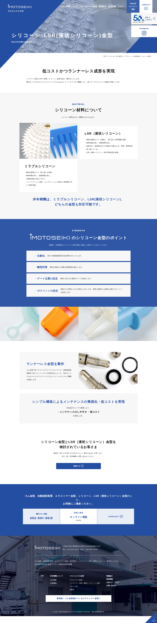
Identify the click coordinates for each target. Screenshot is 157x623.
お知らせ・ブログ (112, 587)
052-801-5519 (73, 554)
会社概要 (53, 584)
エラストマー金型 (75, 584)
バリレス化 (73, 591)
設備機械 (53, 587)
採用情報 (109, 583)
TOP (105, 56)
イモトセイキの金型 (115, 56)
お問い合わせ (111, 590)
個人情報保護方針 (98, 618)
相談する (78, 467)
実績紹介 (109, 580)
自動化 (71, 594)
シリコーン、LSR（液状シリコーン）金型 (84, 587)
